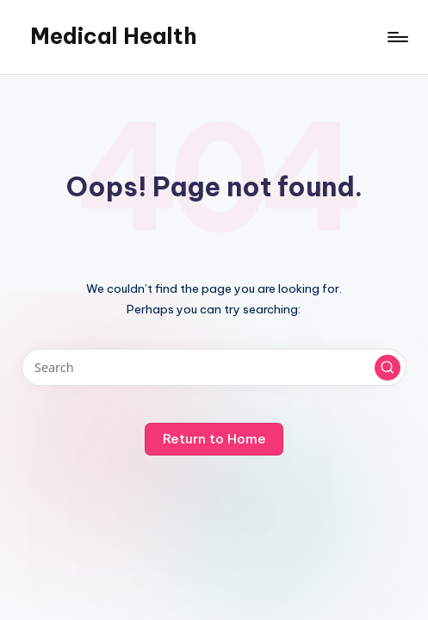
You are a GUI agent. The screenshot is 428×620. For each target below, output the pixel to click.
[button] (387, 368)
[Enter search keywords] (214, 367)
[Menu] (397, 37)
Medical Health (113, 36)
